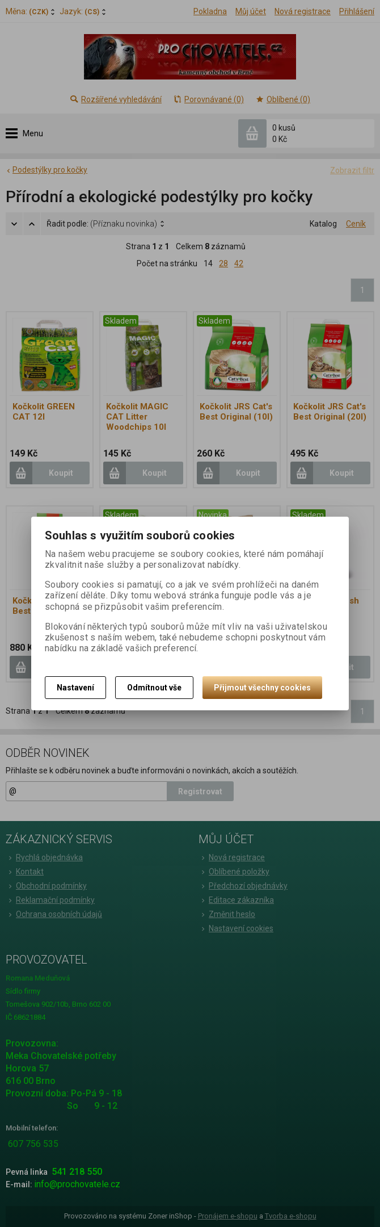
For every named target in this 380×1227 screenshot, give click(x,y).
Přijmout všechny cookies (262, 687)
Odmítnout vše (154, 687)
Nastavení (75, 687)
